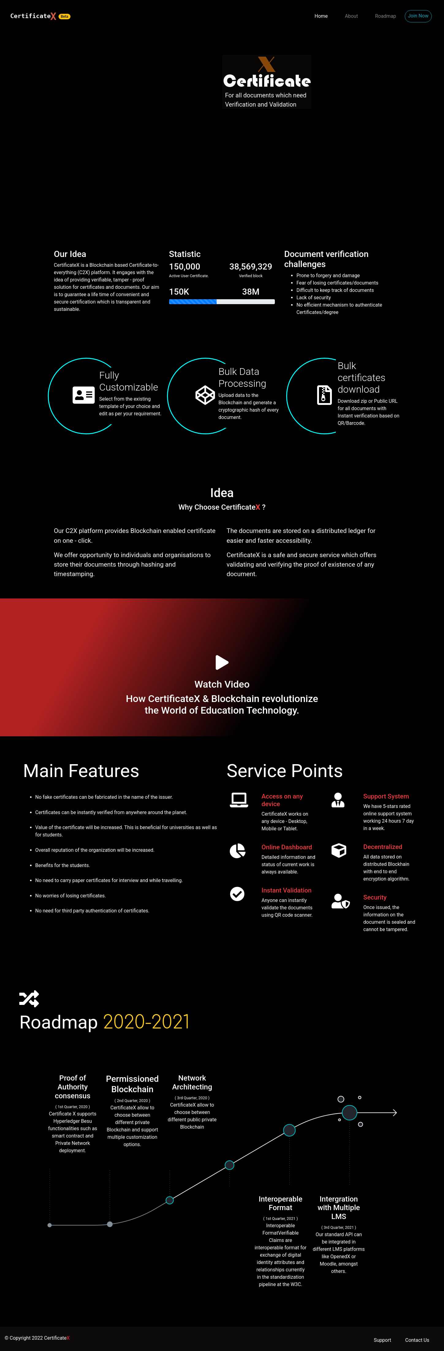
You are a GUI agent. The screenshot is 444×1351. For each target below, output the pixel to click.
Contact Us (417, 1340)
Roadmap (385, 16)
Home (321, 16)
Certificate (57, 1338)
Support (382, 1340)
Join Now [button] (418, 16)
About (351, 16)
